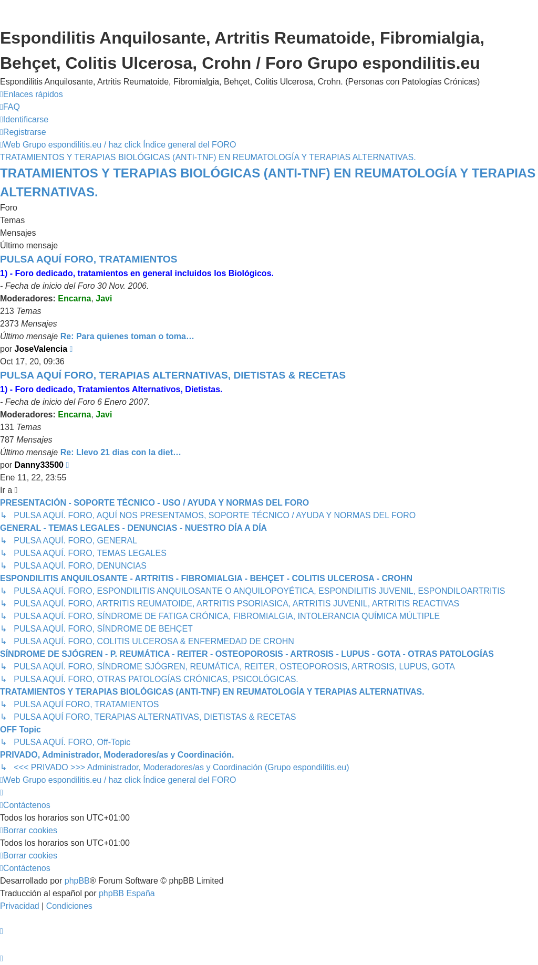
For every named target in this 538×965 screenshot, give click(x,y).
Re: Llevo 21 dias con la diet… (120, 452)
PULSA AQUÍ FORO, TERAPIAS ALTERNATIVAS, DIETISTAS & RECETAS (173, 375)
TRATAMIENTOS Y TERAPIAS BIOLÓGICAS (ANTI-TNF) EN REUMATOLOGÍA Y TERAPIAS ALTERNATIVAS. (267, 182)
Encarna (74, 298)
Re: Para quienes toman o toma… (127, 336)
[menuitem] (10, 107)
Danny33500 (39, 464)
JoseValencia (41, 348)
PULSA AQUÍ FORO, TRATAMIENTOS (89, 259)
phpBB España (127, 893)
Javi (104, 298)
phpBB (77, 880)
